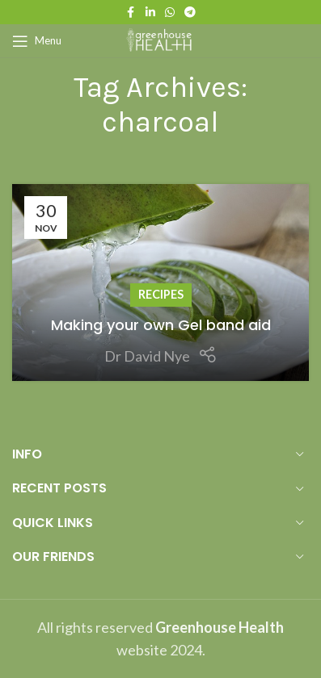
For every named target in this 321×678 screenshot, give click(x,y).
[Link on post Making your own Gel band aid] (160, 282)
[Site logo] (160, 39)
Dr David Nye (147, 356)
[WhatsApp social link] (170, 12)
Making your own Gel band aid (161, 325)
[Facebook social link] (131, 12)
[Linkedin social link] (150, 12)
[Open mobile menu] (37, 41)
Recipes (161, 294)
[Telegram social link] (190, 12)
